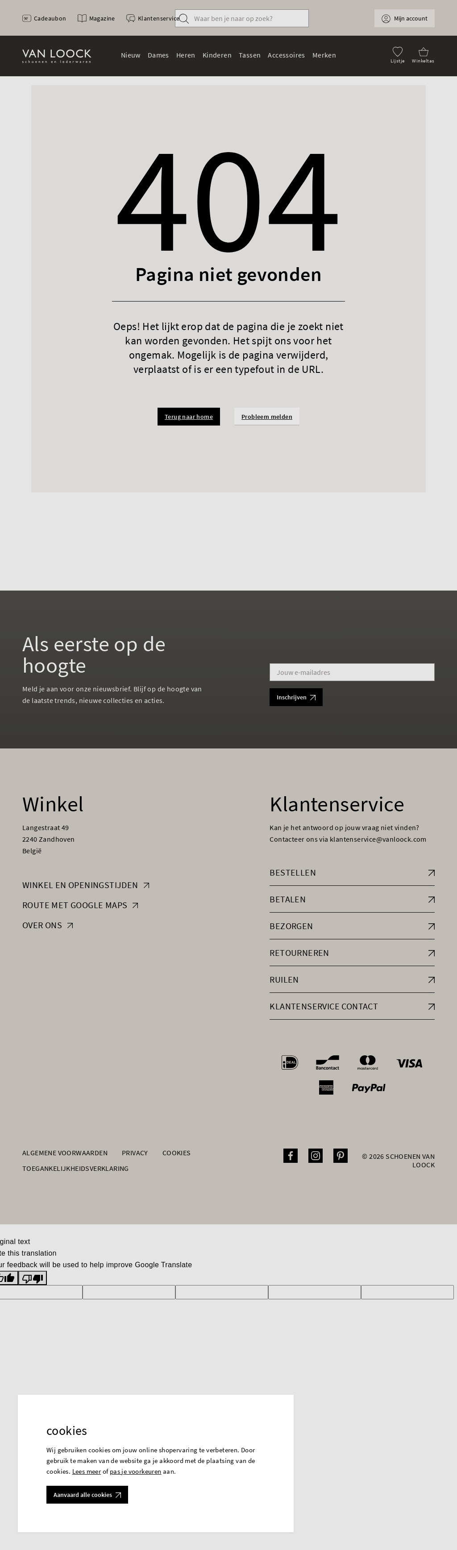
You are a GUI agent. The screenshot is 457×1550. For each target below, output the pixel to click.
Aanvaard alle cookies (87, 1495)
